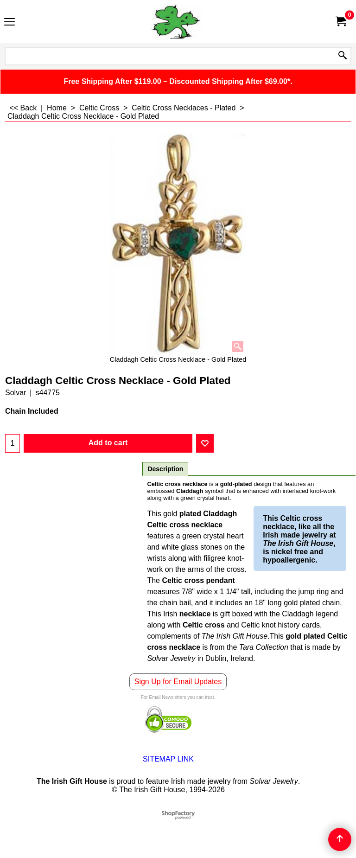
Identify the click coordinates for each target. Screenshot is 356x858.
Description (165, 469)
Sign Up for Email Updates (178, 681)
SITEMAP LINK (168, 759)
